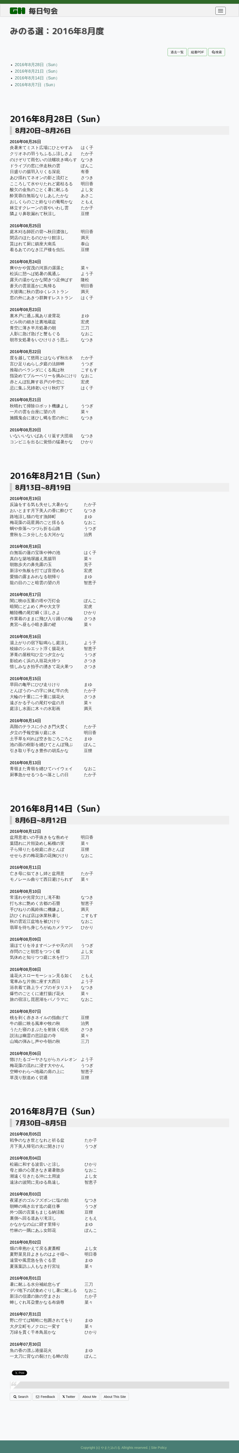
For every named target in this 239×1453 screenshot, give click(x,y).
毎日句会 (43, 11)
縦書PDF (197, 52)
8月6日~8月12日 (41, 820)
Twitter (68, 1397)
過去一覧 (177, 52)
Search (20, 1397)
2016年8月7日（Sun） (36, 84)
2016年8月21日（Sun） (37, 71)
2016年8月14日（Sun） (37, 78)
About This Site (115, 1397)
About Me (90, 1397)
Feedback (45, 1397)
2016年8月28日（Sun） (37, 64)
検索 (216, 52)
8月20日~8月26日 (43, 130)
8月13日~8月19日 (43, 487)
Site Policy (159, 1447)
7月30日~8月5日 (41, 1122)
